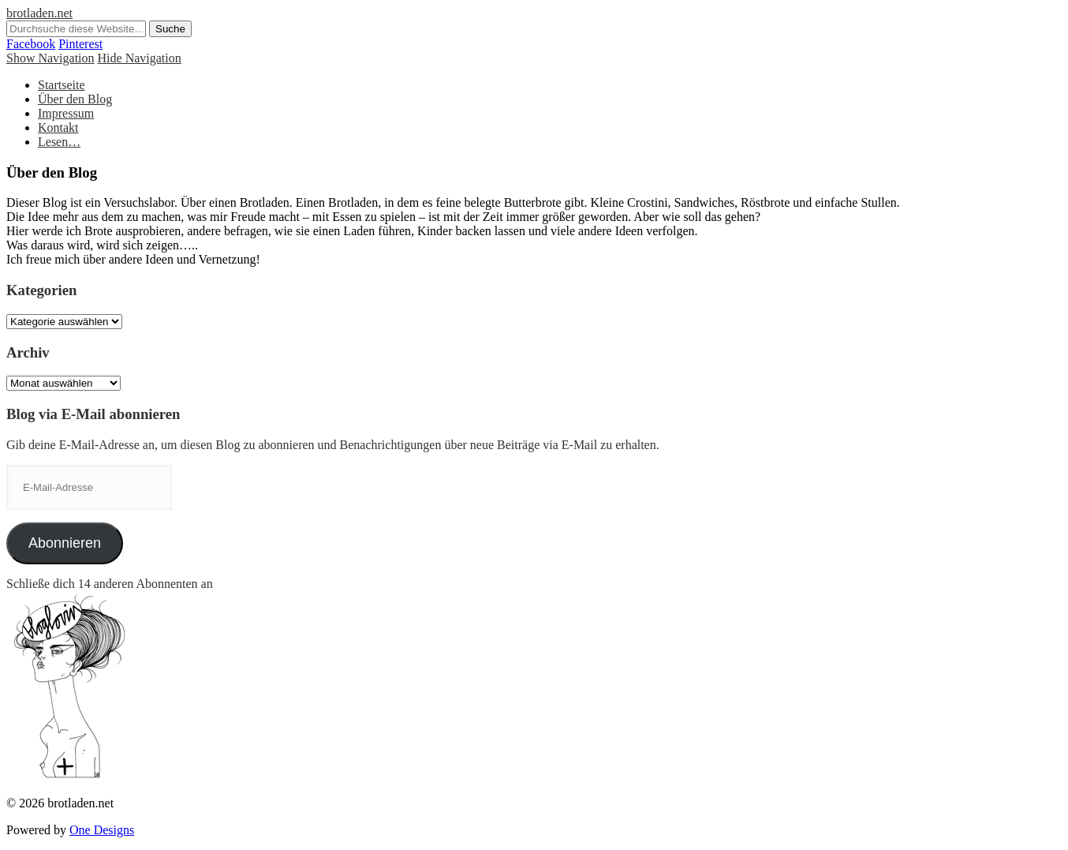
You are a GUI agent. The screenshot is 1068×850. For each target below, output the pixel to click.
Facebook (30, 44)
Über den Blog (75, 99)
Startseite (61, 85)
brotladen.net (39, 13)
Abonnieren (64, 543)
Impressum (66, 113)
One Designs (101, 830)
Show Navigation (50, 58)
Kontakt (58, 127)
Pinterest (80, 44)
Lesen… (59, 141)
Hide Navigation (139, 58)
